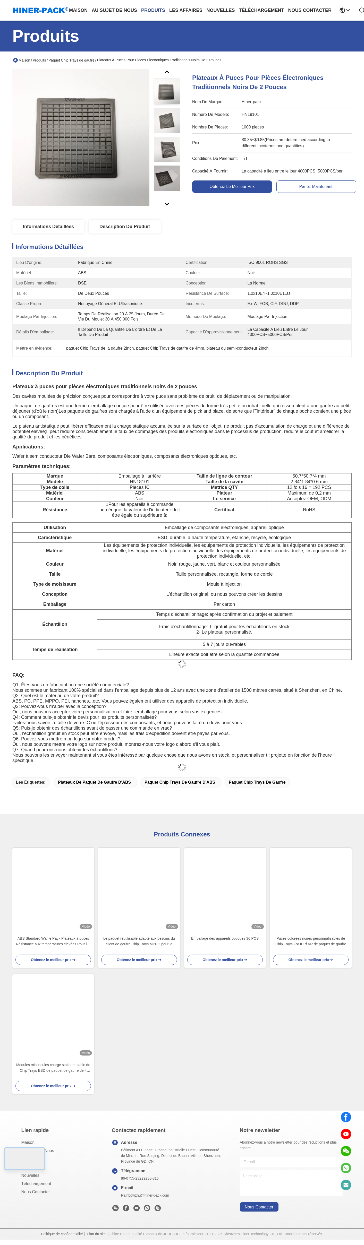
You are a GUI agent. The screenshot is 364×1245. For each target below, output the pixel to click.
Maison (78, 10)
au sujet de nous (114, 10)
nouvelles (220, 10)
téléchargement (261, 10)
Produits (39, 60)
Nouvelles (30, 1175)
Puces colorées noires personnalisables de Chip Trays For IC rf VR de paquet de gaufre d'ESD (310, 941)
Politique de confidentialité (62, 1234)
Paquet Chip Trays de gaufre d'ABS (180, 782)
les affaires (185, 10)
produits (153, 10)
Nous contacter (35, 1192)
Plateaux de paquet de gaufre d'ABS (94, 782)
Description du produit (124, 226)
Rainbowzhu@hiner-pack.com (145, 1195)
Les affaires (32, 1167)
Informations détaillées (48, 226)
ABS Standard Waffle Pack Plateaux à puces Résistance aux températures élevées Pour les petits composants (53, 941)
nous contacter (310, 10)
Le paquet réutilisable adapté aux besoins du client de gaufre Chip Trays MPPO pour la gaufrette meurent (139, 941)
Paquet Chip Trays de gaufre (71, 60)
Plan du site (96, 1234)
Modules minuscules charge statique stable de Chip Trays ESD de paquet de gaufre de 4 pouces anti (53, 1068)
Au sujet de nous (37, 1150)
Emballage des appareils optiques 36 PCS (225, 938)
